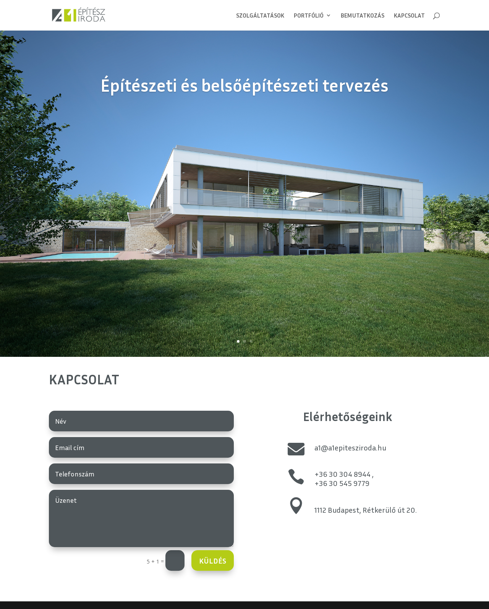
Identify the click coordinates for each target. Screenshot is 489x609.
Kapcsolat (409, 16)
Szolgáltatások (260, 16)
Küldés (212, 560)
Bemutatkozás (362, 16)
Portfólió (309, 16)
